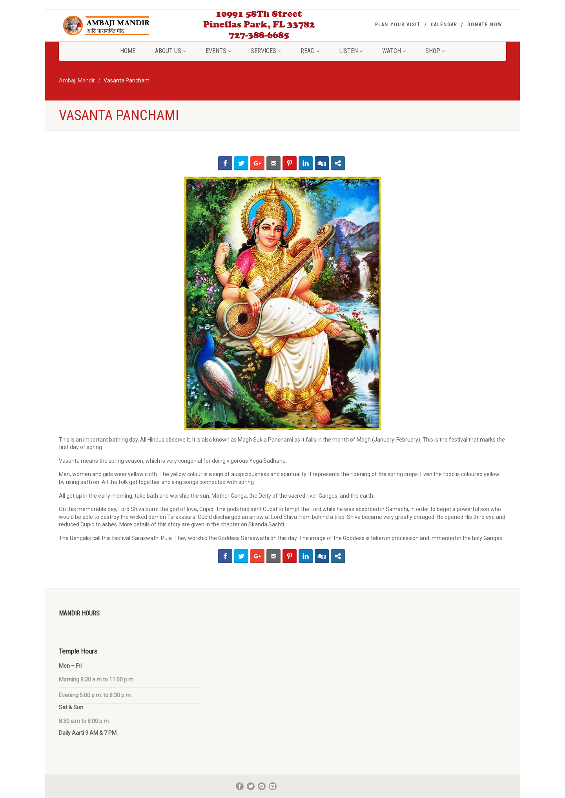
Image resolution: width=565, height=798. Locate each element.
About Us (170, 51)
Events (218, 51)
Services (266, 51)
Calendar (444, 24)
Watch (394, 51)
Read (310, 51)
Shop (435, 51)
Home (127, 51)
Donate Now (484, 24)
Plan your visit (398, 24)
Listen (351, 51)
